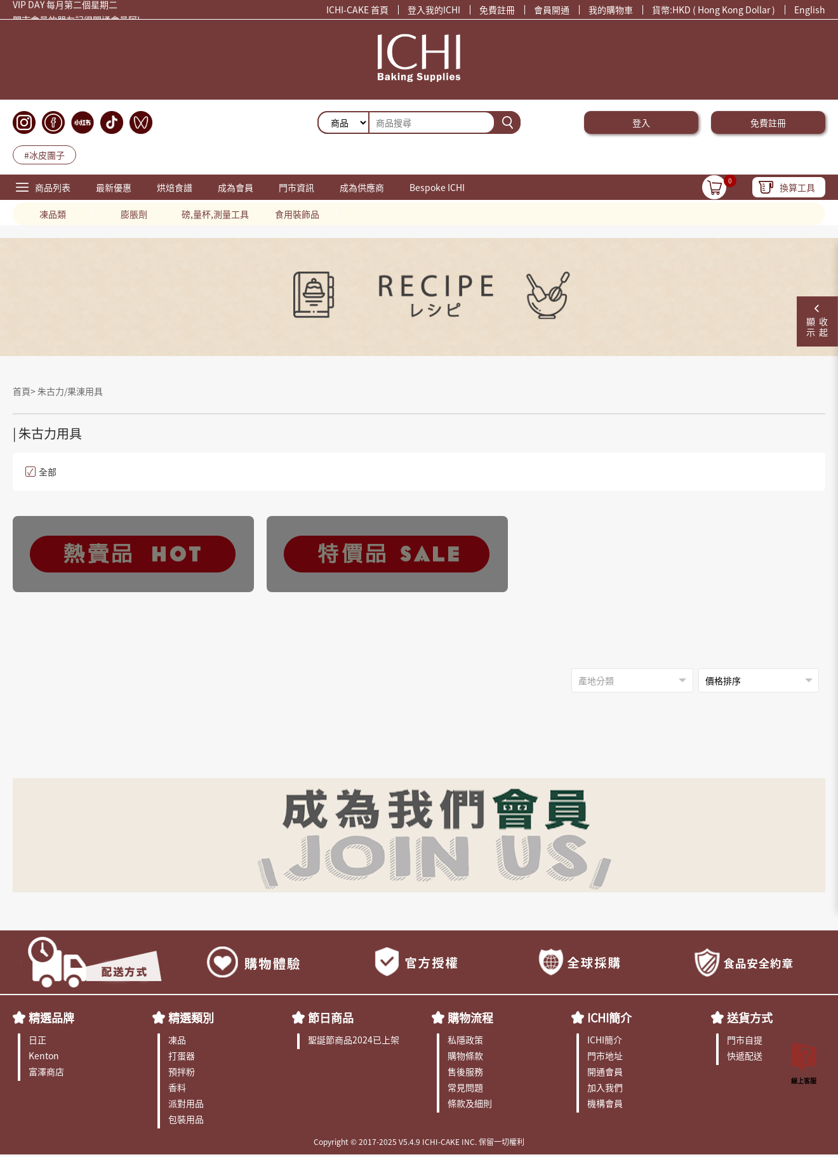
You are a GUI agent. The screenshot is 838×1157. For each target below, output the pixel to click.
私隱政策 (465, 1039)
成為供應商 (362, 187)
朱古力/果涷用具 (70, 391)
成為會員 (235, 187)
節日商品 (331, 1017)
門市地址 (605, 1055)
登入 (641, 122)
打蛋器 (181, 1055)
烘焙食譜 (174, 187)
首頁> (25, 391)
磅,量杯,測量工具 (215, 214)
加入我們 (605, 1087)
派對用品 (186, 1103)
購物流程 (470, 1017)
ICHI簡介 (609, 1017)
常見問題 (465, 1087)
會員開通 (551, 9)
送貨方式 (750, 1017)
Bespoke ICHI (437, 187)
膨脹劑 (134, 214)
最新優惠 (113, 187)
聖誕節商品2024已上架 (353, 1039)
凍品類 (52, 214)
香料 (177, 1087)
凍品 (177, 1039)
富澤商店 (46, 1071)
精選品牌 (51, 1017)
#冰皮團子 (44, 155)
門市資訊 (296, 187)
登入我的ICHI (434, 9)
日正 (37, 1039)
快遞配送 (744, 1055)
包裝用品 (186, 1119)
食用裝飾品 (297, 214)
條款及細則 (470, 1103)
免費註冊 (497, 9)
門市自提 (744, 1039)
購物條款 (465, 1055)
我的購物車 (611, 9)
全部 (41, 471)
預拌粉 (181, 1071)
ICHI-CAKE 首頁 (357, 9)
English (809, 9)
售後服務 (465, 1071)
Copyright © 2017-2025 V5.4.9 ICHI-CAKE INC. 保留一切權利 (419, 1141)
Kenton (44, 1055)
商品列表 (52, 187)
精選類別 (191, 1017)
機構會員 (605, 1103)
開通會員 (605, 1071)
